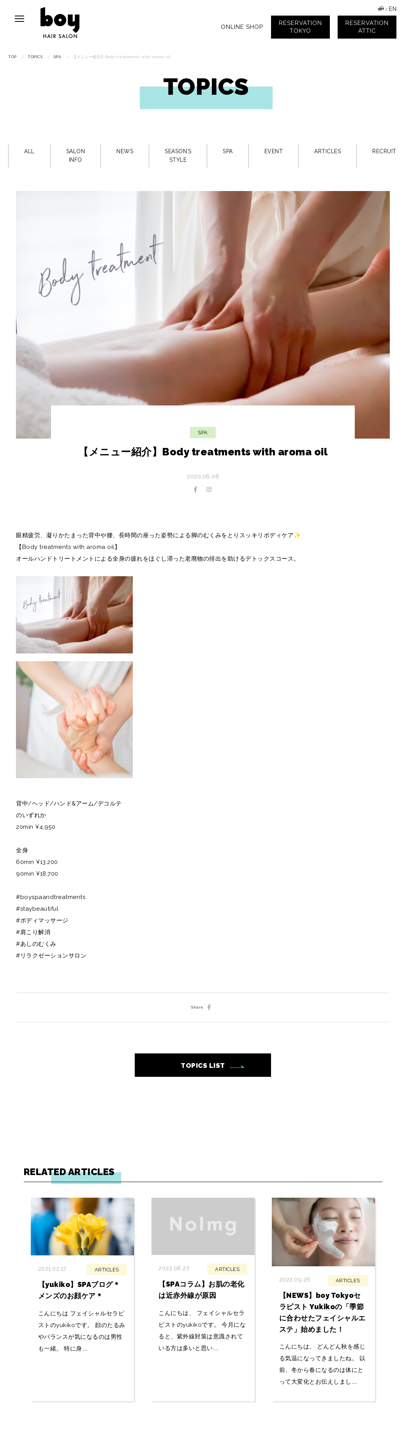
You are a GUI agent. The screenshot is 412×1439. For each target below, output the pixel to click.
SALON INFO (75, 155)
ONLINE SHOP (242, 26)
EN (392, 9)
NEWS (124, 151)
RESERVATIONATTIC (367, 26)
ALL (29, 151)
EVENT (273, 151)
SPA (228, 151)
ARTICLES (327, 151)
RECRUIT (384, 151)
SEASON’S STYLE (178, 155)
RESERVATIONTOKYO (300, 26)
